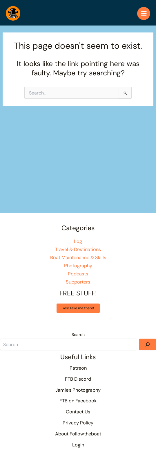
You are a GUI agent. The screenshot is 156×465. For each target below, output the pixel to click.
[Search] (147, 344)
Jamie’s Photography (78, 390)
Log (78, 241)
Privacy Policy (78, 423)
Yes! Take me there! (78, 308)
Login (78, 445)
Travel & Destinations (78, 249)
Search (78, 334)
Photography (78, 266)
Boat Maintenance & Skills (78, 258)
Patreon (78, 368)
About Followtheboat (78, 434)
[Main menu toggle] (143, 13)
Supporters (78, 282)
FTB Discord (78, 379)
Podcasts (78, 274)
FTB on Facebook (78, 401)
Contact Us (78, 412)
